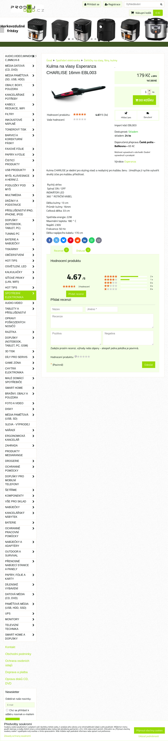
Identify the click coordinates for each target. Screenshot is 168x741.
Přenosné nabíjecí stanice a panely (20, 565)
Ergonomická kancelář (20, 438)
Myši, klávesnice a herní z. (20, 178)
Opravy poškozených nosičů (15, 322)
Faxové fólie (20, 149)
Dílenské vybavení (20, 586)
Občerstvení (20, 255)
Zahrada (20, 445)
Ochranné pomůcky (20, 469)
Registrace (112, 4)
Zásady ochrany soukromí (17, 736)
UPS (20, 613)
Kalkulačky (20, 272)
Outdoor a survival (20, 553)
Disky (20, 409)
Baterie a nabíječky (20, 241)
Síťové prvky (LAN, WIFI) (20, 280)
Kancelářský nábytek (20, 515)
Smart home (20, 388)
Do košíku (144, 100)
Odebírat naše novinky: (18, 699)
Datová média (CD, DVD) (20, 596)
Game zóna (20, 363)
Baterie (20, 522)
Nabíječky (20, 507)
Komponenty (20, 496)
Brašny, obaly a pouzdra (20, 395)
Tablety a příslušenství (20, 311)
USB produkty (20, 170)
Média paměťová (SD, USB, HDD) (20, 77)
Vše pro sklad (20, 501)
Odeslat (148, 365)
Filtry (20, 114)
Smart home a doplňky (20, 637)
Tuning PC (20, 234)
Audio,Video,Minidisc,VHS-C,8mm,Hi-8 (20, 58)
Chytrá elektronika (20, 370)
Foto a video (20, 403)
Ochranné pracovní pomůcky (20, 532)
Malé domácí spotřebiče (20, 380)
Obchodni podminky (18, 654)
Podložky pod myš (20, 187)
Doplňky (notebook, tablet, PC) (20, 224)
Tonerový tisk (20, 129)
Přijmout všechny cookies (149, 730)
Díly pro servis (20, 357)
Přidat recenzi (76, 294)
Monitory (20, 619)
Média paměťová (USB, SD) (20, 417)
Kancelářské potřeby (20, 97)
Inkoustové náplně (20, 122)
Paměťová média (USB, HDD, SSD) (20, 606)
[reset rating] (75, 356)
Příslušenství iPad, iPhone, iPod (19, 212)
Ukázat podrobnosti (148, 736)
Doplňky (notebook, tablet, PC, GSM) (20, 341)
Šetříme (20, 490)
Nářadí (20, 430)
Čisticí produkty (20, 162)
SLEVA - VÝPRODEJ (17, 424)
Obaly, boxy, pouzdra (20, 87)
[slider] (79, 114)
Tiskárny (20, 249)
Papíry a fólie (20, 155)
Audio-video (20, 303)
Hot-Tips (20, 261)
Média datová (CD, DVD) (20, 68)
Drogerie (20, 461)
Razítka (20, 332)
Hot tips (20, 287)
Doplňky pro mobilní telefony (20, 480)
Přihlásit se (91, 4)
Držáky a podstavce (20, 203)
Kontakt (10, 647)
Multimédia (20, 195)
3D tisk (20, 351)
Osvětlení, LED (20, 266)
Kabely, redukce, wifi (20, 106)
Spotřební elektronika (20, 295)
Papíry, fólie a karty (20, 577)
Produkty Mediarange (14, 453)
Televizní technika (20, 627)
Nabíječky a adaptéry (20, 544)
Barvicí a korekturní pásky (20, 139)
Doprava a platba (16, 672)
